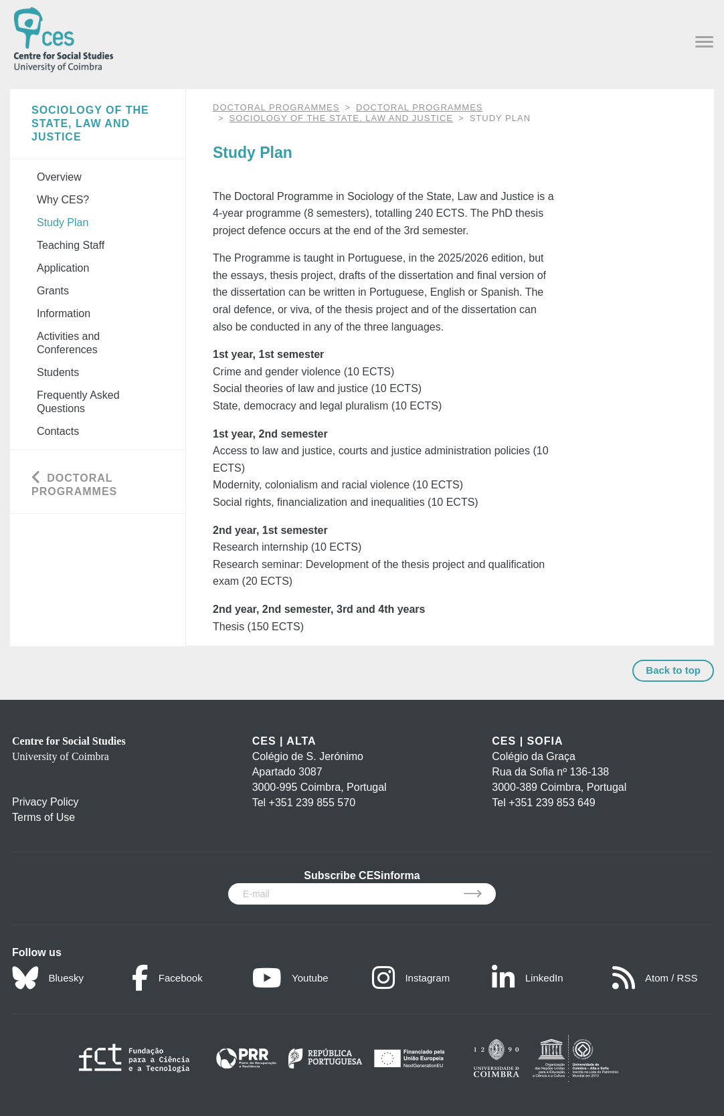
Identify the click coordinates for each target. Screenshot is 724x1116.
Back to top (673, 670)
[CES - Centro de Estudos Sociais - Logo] (63, 37)
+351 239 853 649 (552, 802)
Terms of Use (43, 817)
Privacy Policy (45, 802)
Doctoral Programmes (419, 107)
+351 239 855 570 (312, 802)
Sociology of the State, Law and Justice (341, 118)
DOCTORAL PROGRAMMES (276, 107)
